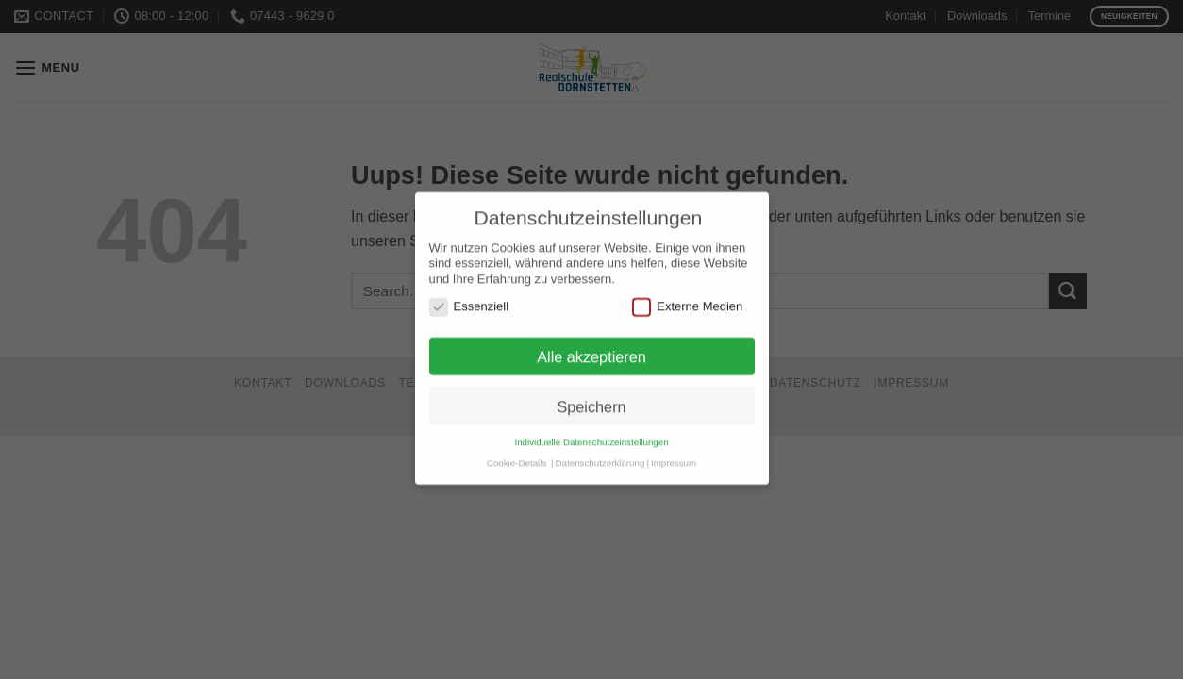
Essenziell (469, 287)
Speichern (591, 387)
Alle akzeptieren (591, 337)
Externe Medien (687, 287)
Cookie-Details (516, 444)
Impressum (673, 444)
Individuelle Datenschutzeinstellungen (591, 424)
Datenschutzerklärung (600, 444)
